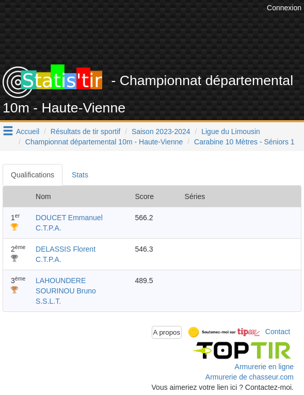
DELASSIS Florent (65, 249)
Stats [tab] (80, 175)
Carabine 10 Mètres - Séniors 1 (244, 142)
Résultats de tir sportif (85, 131)
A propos (167, 332)
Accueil (27, 131)
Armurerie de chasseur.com (249, 377)
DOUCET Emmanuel (69, 217)
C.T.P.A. (48, 228)
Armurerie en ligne (264, 367)
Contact (277, 331)
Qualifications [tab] (32, 175)
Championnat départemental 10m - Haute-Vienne (104, 142)
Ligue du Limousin (230, 131)
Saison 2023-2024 (161, 131)
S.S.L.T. (48, 301)
